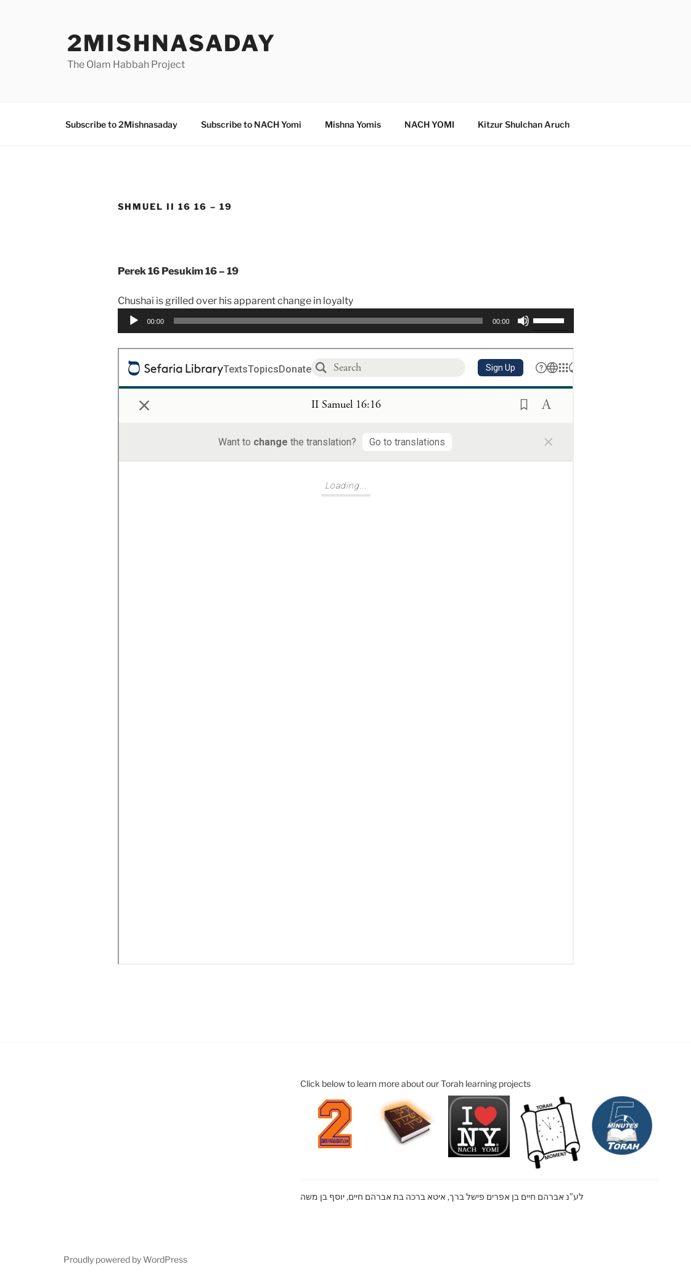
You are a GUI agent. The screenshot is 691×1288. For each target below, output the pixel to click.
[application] (346, 320)
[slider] (328, 321)
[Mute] (523, 321)
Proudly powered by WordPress (125, 1259)
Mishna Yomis (353, 124)
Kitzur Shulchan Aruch (524, 124)
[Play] (134, 321)
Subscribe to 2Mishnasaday (121, 124)
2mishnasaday (172, 43)
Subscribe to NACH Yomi (251, 124)
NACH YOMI (429, 124)
